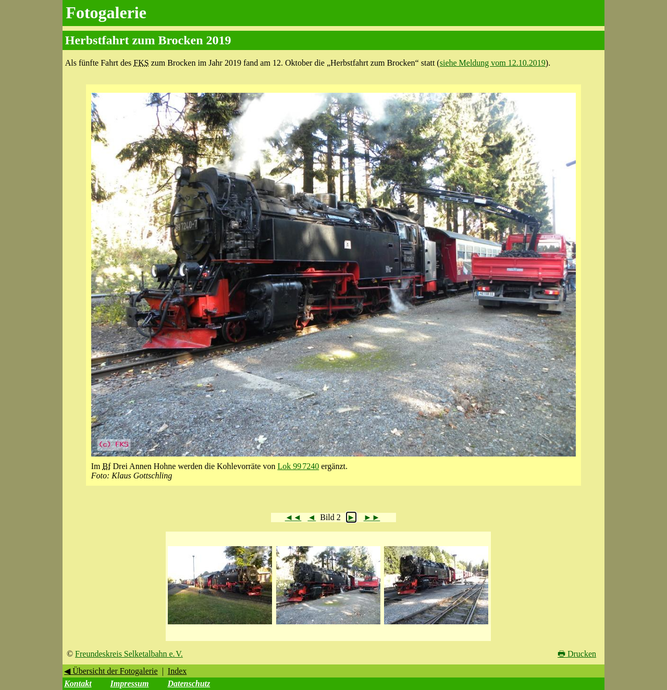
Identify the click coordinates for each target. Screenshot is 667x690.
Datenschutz (188, 683)
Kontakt (77, 683)
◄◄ (293, 517)
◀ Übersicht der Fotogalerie (111, 671)
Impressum (129, 683)
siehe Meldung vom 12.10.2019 (493, 62)
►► (372, 517)
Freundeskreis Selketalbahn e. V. (129, 653)
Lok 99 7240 (298, 466)
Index (177, 671)
